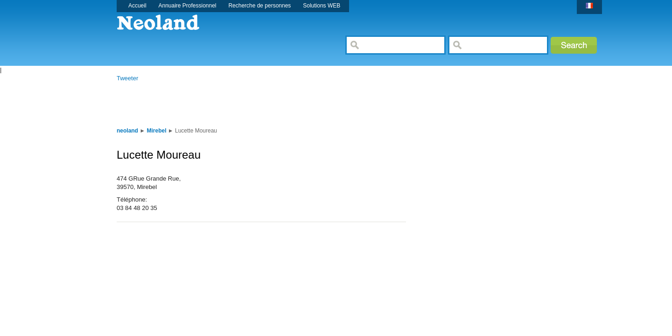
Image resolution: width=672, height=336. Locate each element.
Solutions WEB (321, 5)
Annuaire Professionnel (188, 5)
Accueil (137, 5)
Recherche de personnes (259, 5)
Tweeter (127, 78)
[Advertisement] (282, 104)
